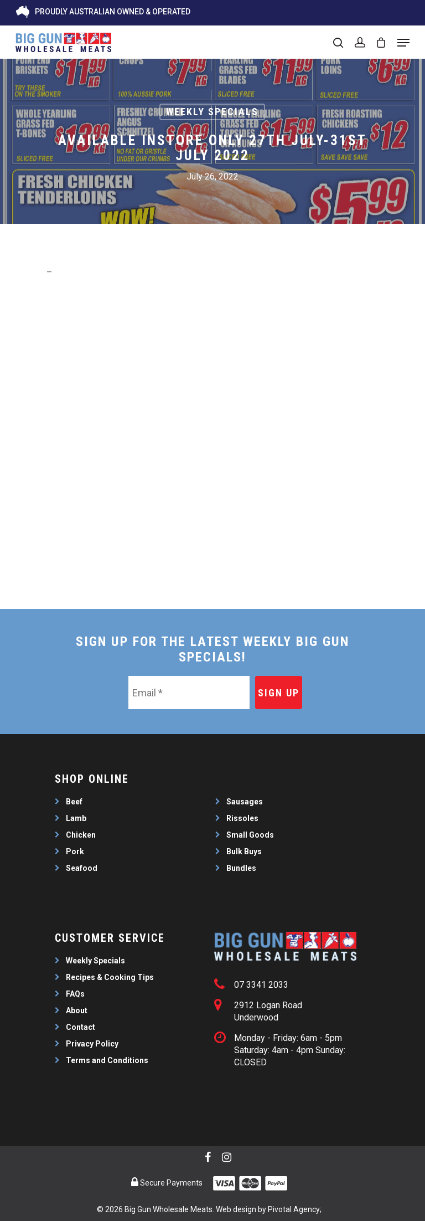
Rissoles (242, 818)
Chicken (81, 834)
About (76, 1010)
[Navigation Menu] (403, 42)
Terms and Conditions (107, 1060)
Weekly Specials (212, 111)
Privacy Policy (92, 1043)
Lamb (76, 818)
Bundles (241, 868)
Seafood (81, 868)
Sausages (244, 801)
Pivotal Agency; (295, 1209)
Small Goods (250, 834)
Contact (80, 1027)
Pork (75, 851)
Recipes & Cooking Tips (110, 977)
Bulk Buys (244, 851)
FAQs (75, 993)
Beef (74, 801)
